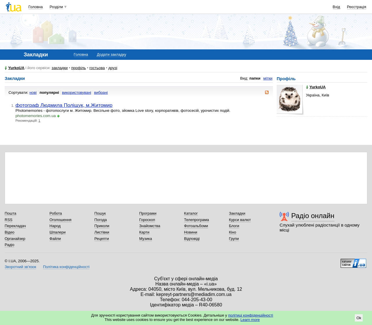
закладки (60, 68)
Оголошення (60, 220)
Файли (55, 238)
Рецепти (101, 238)
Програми (147, 213)
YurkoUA (16, 68)
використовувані (76, 92)
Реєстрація (356, 7)
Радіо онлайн (313, 216)
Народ (54, 226)
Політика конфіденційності (66, 267)
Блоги (234, 226)
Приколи (101, 226)
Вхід (336, 7)
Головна (35, 7)
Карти (144, 232)
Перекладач (15, 226)
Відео (10, 232)
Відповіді (192, 238)
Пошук (100, 213)
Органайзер (15, 238)
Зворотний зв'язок (20, 267)
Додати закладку (111, 54)
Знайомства (149, 226)
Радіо (9, 245)
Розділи (56, 7)
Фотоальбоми (196, 226)
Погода (100, 220)
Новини (190, 232)
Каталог (191, 213)
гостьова (97, 68)
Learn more (250, 319)
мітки (267, 78)
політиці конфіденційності (250, 315)
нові (33, 92)
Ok (358, 318)
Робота (55, 213)
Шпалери (57, 232)
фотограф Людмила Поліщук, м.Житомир (63, 105)
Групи (234, 238)
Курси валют (240, 220)
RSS (8, 220)
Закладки (237, 213)
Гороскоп (147, 220)
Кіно (232, 232)
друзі (112, 68)
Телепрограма (196, 220)
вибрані (101, 92)
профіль (78, 68)
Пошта (10, 213)
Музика (145, 238)
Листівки (101, 232)
